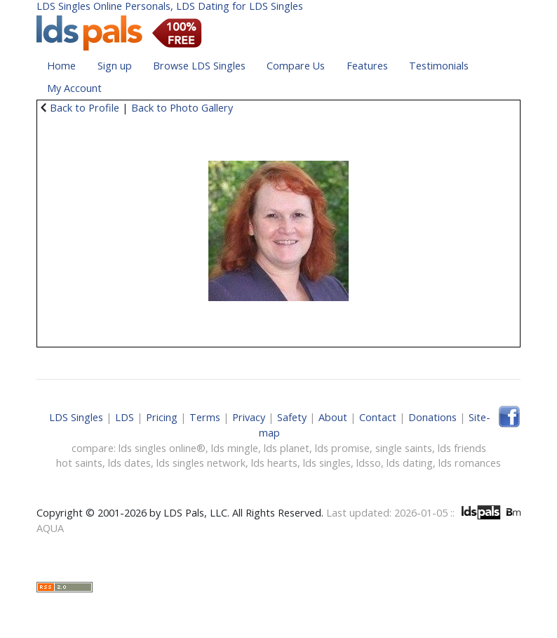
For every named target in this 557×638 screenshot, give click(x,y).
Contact (377, 417)
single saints (403, 448)
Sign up (115, 65)
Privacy (248, 417)
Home (61, 65)
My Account (74, 88)
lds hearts (274, 463)
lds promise (342, 448)
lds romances (469, 463)
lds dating (410, 463)
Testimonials (439, 65)
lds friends (462, 448)
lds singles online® (162, 448)
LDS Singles (76, 417)
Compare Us (296, 65)
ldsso (368, 463)
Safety (292, 417)
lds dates (129, 463)
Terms (204, 417)
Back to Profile (84, 107)
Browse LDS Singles (199, 65)
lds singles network (201, 463)
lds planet (286, 448)
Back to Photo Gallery (182, 107)
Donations (432, 417)
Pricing (161, 417)
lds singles (327, 463)
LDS (124, 417)
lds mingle (234, 448)
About (332, 417)
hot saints (79, 463)
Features (367, 65)
